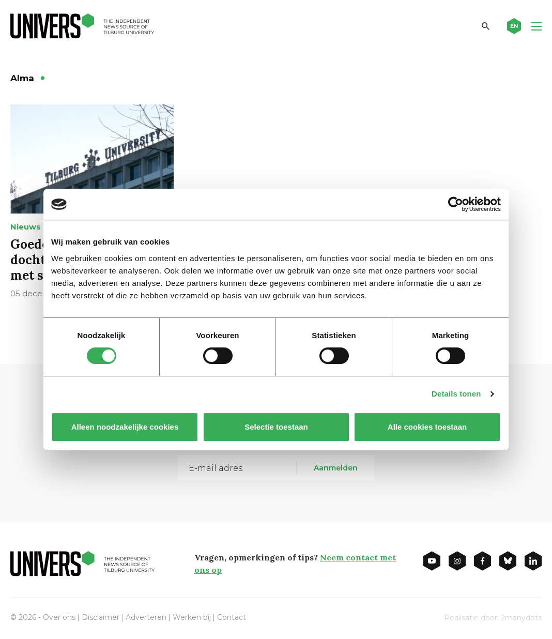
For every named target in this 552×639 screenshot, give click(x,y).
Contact (231, 617)
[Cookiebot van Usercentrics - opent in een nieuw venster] (455, 204)
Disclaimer (100, 617)
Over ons (59, 617)
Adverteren (146, 617)
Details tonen (456, 393)
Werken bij (192, 617)
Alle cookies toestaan (427, 426)
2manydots (521, 617)
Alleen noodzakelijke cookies (125, 426)
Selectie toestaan (276, 426)
